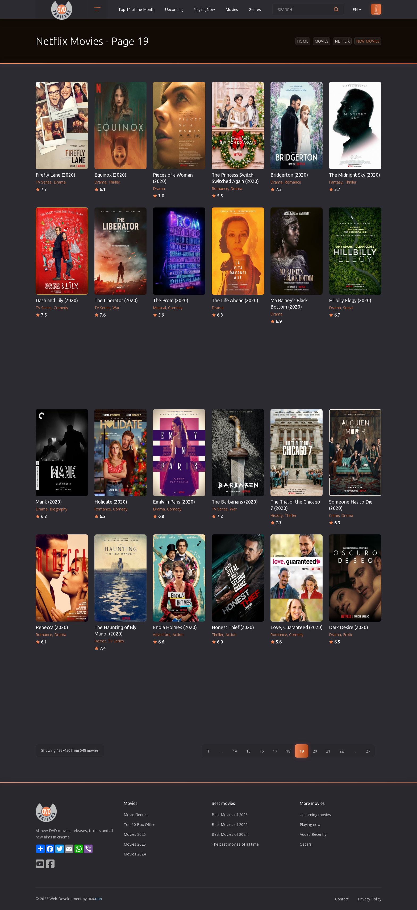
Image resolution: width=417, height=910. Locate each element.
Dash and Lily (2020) (57, 300)
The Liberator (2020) (116, 300)
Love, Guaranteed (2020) (296, 627)
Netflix (342, 41)
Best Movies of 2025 (230, 824)
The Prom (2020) (170, 300)
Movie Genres (136, 814)
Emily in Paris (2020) (174, 501)
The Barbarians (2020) (235, 501)
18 (288, 751)
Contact (342, 898)
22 (341, 751)
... (222, 751)
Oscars (306, 844)
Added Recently (313, 834)
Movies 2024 (135, 854)
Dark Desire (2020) (348, 627)
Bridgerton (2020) (289, 174)
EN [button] (357, 9)
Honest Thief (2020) (233, 627)
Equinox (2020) (110, 174)
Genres (255, 9)
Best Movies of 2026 (230, 814)
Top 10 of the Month (136, 9)
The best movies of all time (235, 844)
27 (368, 751)
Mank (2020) (49, 501)
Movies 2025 (135, 844)
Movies (232, 9)
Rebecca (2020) (52, 627)
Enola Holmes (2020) (175, 627)
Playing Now (204, 9)
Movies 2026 (135, 834)
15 (248, 751)
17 (275, 751)
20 (315, 751)
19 (301, 751)
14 (235, 751)
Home (302, 41)
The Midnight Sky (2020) (354, 174)
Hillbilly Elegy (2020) (350, 300)
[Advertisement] (208, 365)
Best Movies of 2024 (230, 834)
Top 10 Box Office (139, 824)
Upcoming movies (315, 814)
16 (262, 751)
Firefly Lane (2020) (55, 174)
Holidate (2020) (110, 501)
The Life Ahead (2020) (235, 300)
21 (328, 751)
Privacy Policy (369, 898)
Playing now (310, 824)
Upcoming (174, 9)
